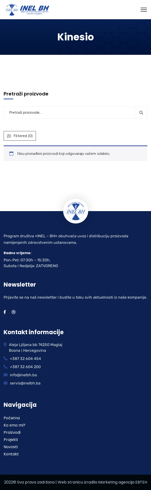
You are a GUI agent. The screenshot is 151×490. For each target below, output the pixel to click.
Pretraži (141, 113)
